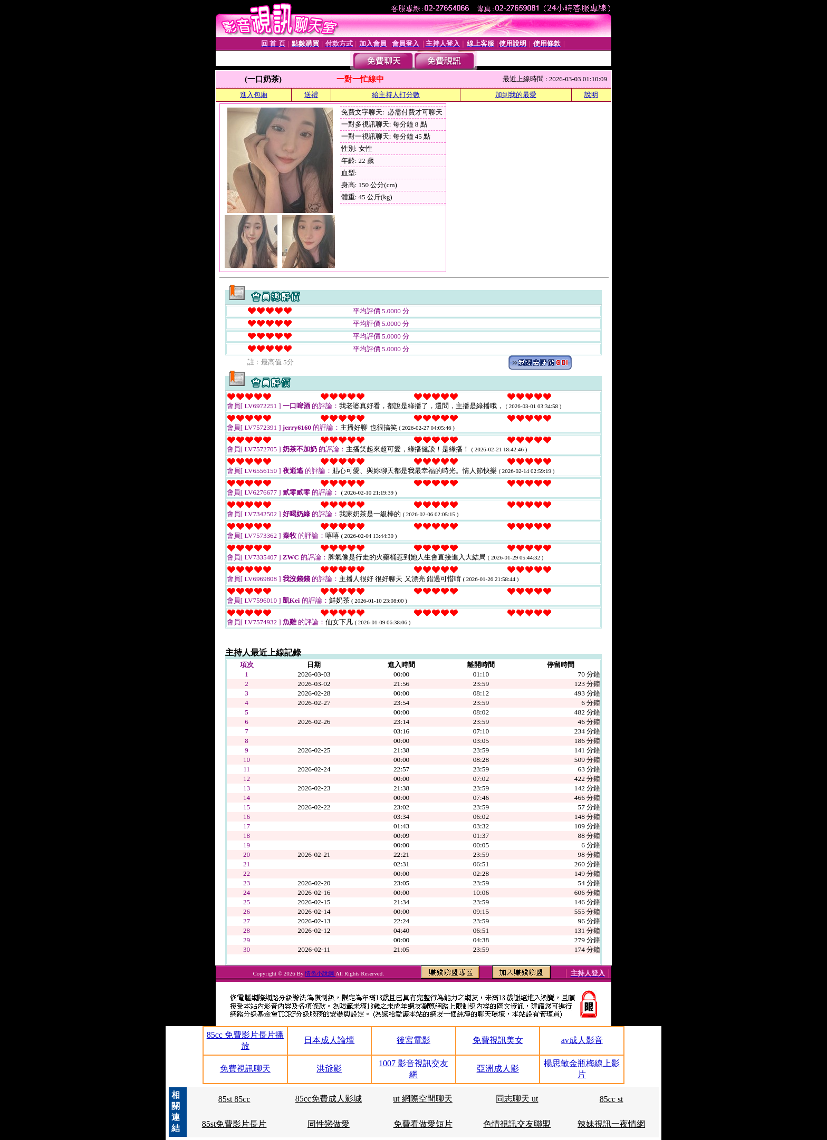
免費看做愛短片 (423, 1123)
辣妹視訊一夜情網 (611, 1123)
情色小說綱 (320, 973)
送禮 (311, 95)
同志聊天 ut (517, 1098)
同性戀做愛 (328, 1123)
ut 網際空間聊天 (422, 1098)
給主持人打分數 (396, 95)
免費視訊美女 (498, 1040)
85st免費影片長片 (234, 1123)
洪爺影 (329, 1068)
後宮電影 (413, 1040)
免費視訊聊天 (245, 1068)
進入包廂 (253, 95)
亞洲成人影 (498, 1068)
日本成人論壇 (329, 1040)
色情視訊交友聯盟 (517, 1123)
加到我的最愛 (515, 95)
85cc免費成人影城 (328, 1098)
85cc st (611, 1099)
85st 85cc (234, 1099)
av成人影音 (582, 1040)
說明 (591, 95)
